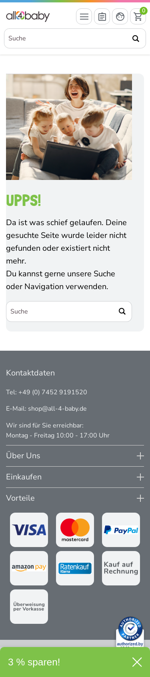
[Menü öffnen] (84, 16)
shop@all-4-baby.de (57, 408)
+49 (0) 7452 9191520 (52, 392)
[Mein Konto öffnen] (120, 16)
